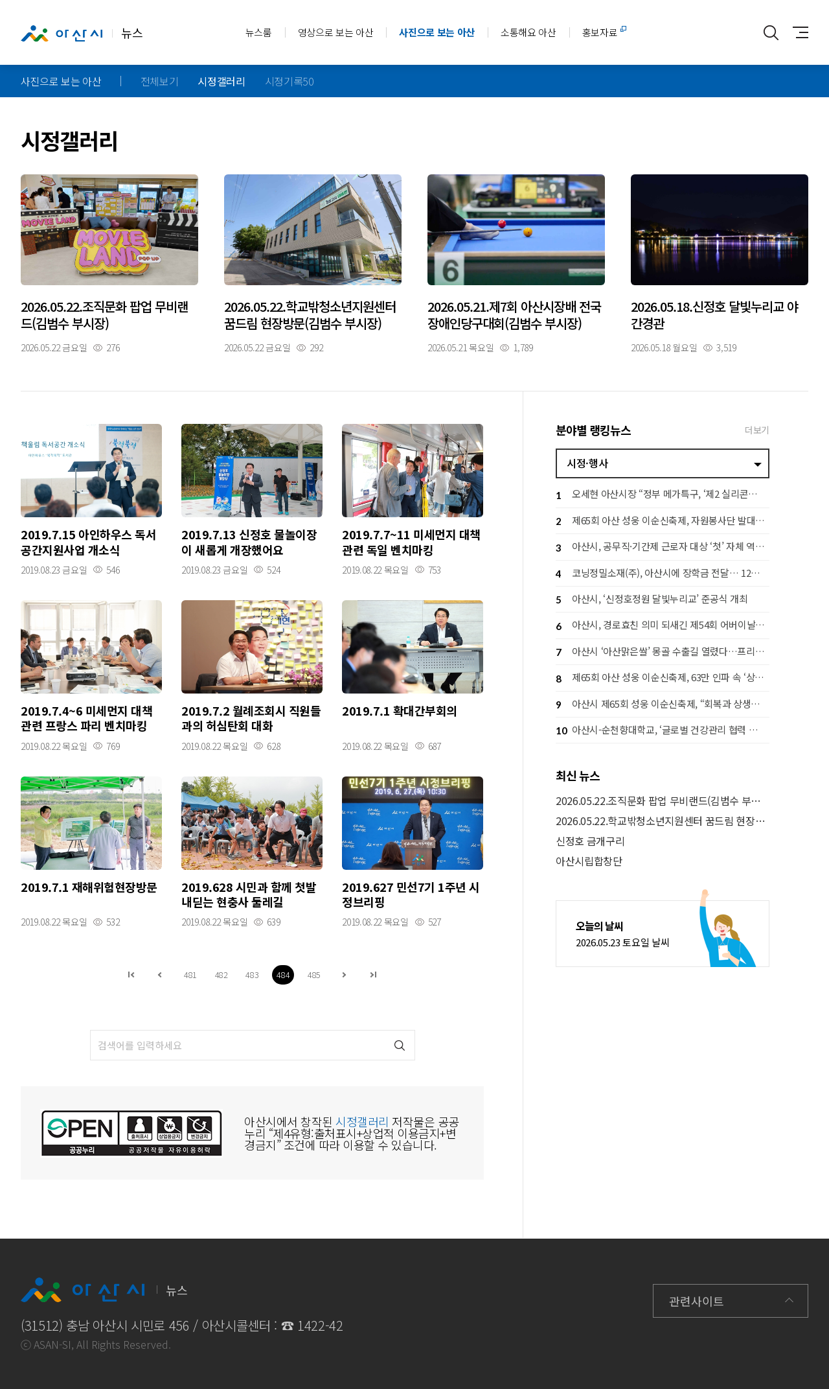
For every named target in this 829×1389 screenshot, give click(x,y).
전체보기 (160, 81)
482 (221, 974)
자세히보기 (109, 263)
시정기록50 (289, 81)
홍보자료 (600, 32)
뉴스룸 (258, 32)
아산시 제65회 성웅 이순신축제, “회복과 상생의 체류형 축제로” (662, 705)
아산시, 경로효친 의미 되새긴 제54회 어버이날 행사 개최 (662, 626)
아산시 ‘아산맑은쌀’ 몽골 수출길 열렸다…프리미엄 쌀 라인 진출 (662, 652)
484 (283, 974)
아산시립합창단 (589, 861)
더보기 (757, 430)
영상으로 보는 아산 (336, 32)
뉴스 (81, 33)
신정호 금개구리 (590, 841)
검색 (399, 1045)
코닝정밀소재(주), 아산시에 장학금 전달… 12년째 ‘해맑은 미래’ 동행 (662, 574)
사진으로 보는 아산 (437, 32)
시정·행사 (587, 463)
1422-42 (320, 1325)
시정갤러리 (221, 81)
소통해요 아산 (528, 32)
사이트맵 (797, 32)
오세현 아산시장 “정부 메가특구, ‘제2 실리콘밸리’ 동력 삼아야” (662, 496)
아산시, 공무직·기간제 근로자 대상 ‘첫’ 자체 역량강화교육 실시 (662, 548)
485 (314, 974)
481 (190, 974)
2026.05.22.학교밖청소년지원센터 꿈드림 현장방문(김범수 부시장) (662, 821)
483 (251, 974)
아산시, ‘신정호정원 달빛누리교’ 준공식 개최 (652, 600)
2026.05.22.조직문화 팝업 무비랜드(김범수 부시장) (662, 801)
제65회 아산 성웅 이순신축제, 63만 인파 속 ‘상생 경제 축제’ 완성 (662, 679)
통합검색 (771, 32)
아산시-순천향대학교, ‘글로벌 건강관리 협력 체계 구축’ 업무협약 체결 (662, 731)
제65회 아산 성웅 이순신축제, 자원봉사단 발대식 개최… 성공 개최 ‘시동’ (662, 521)
